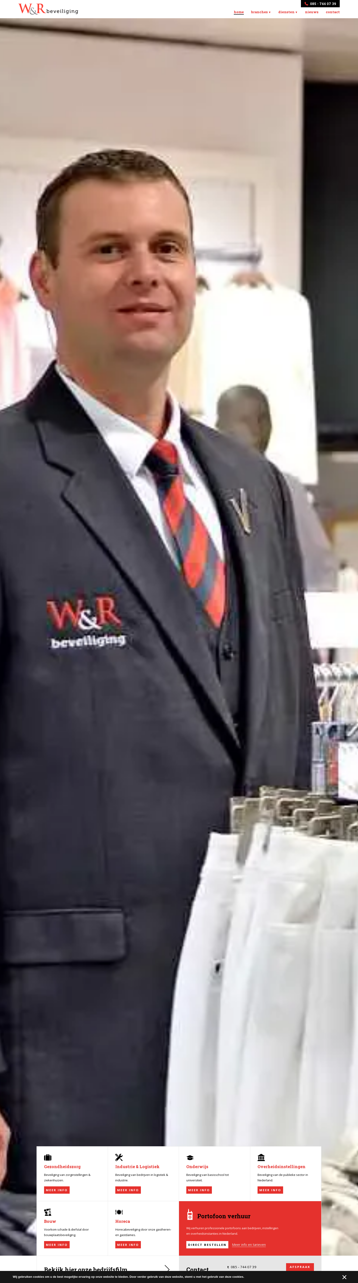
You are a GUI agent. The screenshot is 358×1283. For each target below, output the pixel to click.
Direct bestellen (207, 1251)
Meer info (57, 1197)
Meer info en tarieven (249, 1251)
